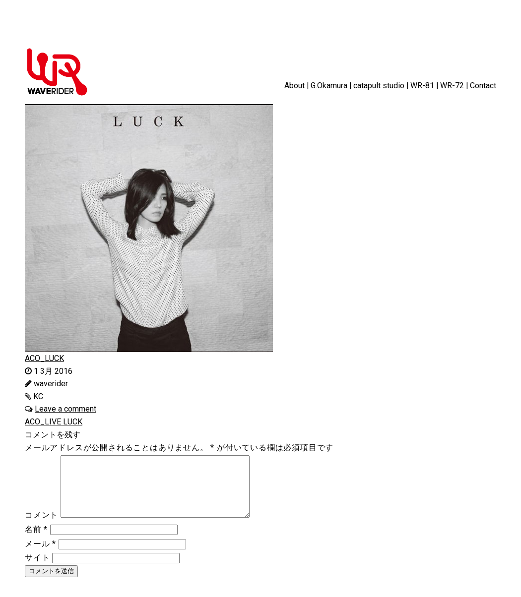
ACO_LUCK (44, 358)
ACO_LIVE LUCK (53, 421)
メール (40, 555)
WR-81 (422, 85)
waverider (51, 383)
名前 (36, 541)
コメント (41, 527)
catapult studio (378, 85)
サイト (37, 569)
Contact (483, 85)
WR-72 (452, 85)
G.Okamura (329, 85)
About (294, 85)
